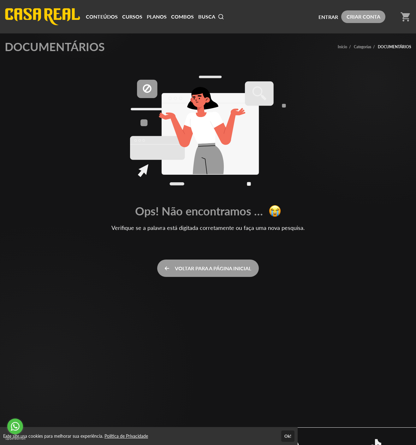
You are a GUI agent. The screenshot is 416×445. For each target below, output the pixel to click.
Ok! (287, 436)
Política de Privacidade (126, 436)
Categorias (362, 46)
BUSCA (211, 17)
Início (342, 46)
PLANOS (157, 17)
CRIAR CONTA (363, 17)
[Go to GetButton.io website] (15, 438)
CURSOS (132, 17)
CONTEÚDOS (102, 17)
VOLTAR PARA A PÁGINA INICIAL (208, 268)
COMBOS (182, 17)
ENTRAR (328, 17)
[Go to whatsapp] (15, 426)
